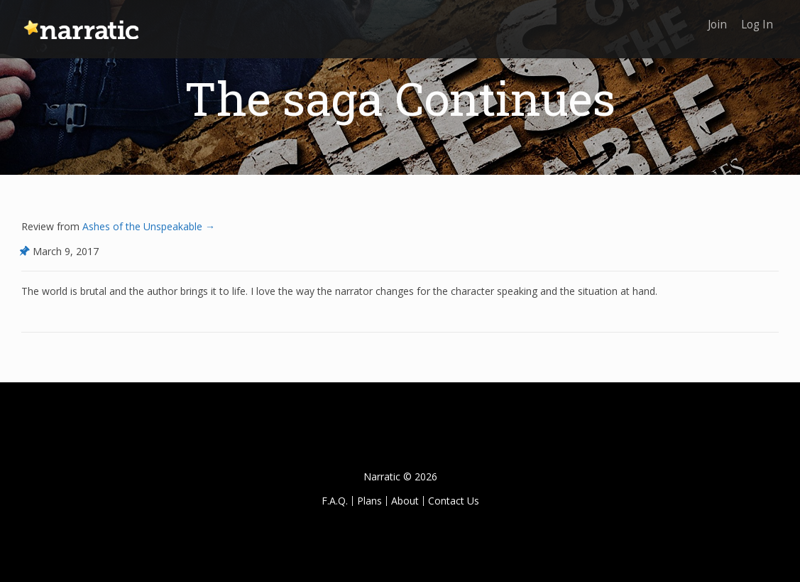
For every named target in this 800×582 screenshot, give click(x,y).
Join (713, 19)
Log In (756, 19)
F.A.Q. (335, 500)
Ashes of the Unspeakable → (147, 226)
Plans (369, 500)
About (405, 500)
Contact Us (453, 500)
